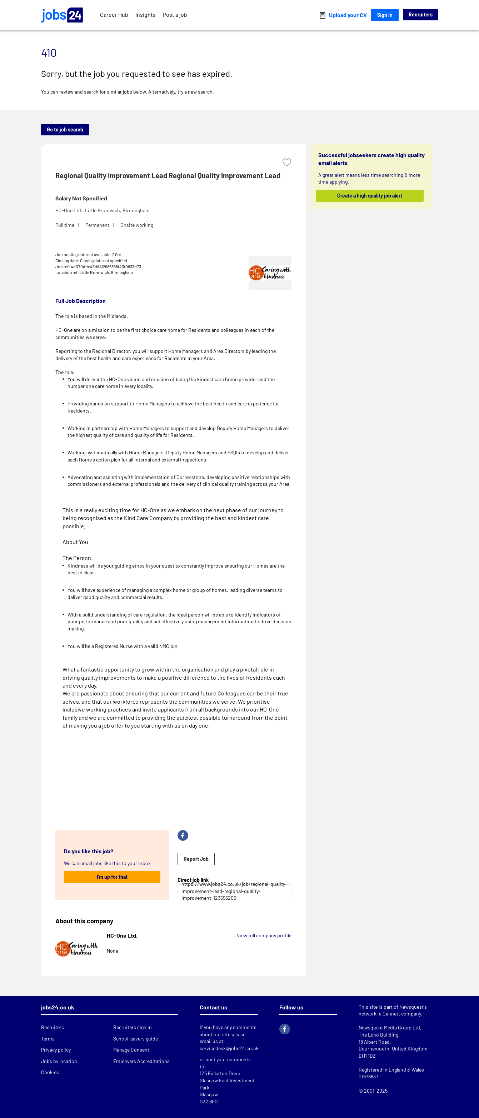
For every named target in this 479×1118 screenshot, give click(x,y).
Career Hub (114, 14)
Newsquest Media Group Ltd (389, 1027)
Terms (48, 1038)
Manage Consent (131, 1050)
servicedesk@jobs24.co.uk (229, 1048)
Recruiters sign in (132, 1027)
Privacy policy (56, 1050)
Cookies (50, 1072)
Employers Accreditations (141, 1061)
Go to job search (65, 129)
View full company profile (264, 935)
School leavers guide (135, 1038)
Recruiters (421, 14)
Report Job (196, 859)
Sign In (385, 15)
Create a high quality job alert (369, 196)
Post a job (175, 14)
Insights (145, 14)
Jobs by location (59, 1061)
